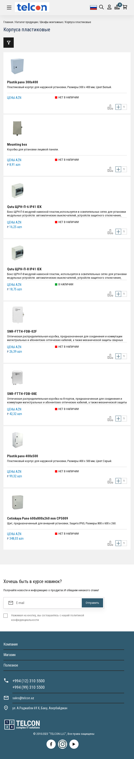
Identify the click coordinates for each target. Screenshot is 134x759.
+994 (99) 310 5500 (28, 687)
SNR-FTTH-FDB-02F (22, 331)
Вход (109, 7)
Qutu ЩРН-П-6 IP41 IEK (24, 207)
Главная (8, 22)
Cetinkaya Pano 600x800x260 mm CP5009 (37, 518)
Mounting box (17, 144)
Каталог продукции (26, 22)
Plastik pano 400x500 (22, 456)
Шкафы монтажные (51, 22)
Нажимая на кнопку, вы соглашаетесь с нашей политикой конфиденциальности (47, 618)
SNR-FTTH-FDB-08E (22, 394)
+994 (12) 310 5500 (28, 680)
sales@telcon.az (23, 698)
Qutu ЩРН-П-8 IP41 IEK (24, 269)
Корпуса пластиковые (78, 22)
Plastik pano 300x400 (22, 82)
